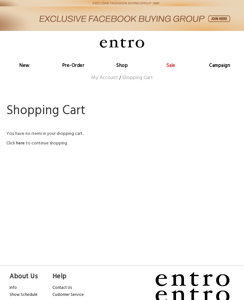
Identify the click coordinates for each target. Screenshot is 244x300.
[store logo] (122, 42)
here (20, 143)
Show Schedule (23, 294)
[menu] (122, 57)
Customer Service (68, 294)
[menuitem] (24, 57)
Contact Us (62, 287)
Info (13, 287)
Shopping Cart (137, 77)
